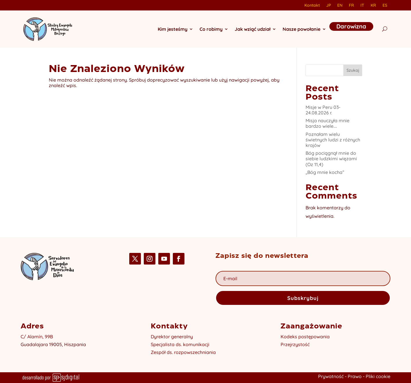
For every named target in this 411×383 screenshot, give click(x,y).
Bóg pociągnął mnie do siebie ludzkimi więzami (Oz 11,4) (331, 158)
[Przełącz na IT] (362, 6)
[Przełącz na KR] (373, 6)
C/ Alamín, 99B (37, 336)
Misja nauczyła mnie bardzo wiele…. (327, 123)
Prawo (355, 376)
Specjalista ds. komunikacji (180, 344)
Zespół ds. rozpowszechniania (183, 352)
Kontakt (312, 5)
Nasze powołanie (301, 29)
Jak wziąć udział (252, 29)
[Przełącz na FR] (351, 6)
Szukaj (353, 70)
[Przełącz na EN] (339, 6)
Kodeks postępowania (305, 336)
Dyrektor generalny (172, 336)
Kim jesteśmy (172, 29)
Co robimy (211, 29)
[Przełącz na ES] (385, 6)
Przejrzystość (295, 344)
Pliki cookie (378, 376)
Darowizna (351, 26)
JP (328, 5)
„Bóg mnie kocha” (325, 172)
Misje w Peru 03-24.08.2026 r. (323, 110)
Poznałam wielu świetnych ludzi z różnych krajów (333, 139)
